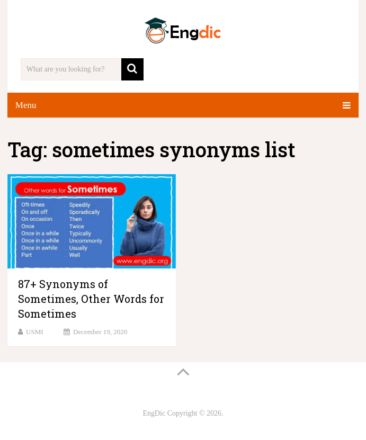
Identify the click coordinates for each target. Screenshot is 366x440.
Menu (26, 105)
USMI (34, 332)
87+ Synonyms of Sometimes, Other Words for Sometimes (91, 298)
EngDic (153, 413)
